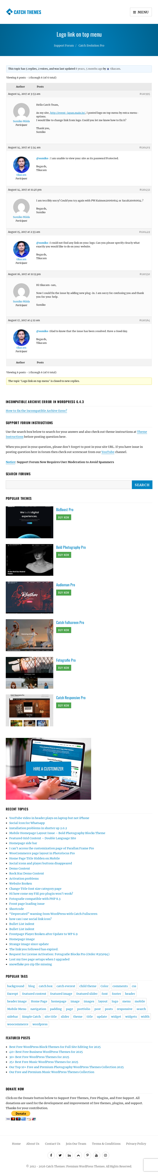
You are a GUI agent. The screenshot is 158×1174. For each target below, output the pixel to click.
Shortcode (16, 909)
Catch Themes (27, 12)
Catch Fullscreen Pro (70, 622)
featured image (61, 994)
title (90, 1016)
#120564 (144, 320)
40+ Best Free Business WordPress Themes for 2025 (46, 1052)
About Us (32, 1144)
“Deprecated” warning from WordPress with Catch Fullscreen (53, 914)
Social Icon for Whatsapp (27, 823)
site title (51, 1016)
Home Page (39, 1001)
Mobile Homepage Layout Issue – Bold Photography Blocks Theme (57, 833)
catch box (45, 986)
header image (17, 1001)
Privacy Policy (136, 1144)
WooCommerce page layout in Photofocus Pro (42, 853)
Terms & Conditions (106, 1144)
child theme (87, 986)
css (134, 986)
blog (31, 986)
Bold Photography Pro (71, 547)
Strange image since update (29, 944)
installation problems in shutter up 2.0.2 (38, 828)
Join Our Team (76, 1144)
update (102, 1016)
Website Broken (20, 883)
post (97, 1009)
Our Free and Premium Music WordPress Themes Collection (51, 1072)
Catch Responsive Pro (71, 697)
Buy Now (63, 517)
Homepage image (22, 939)
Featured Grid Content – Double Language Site (42, 838)
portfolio (83, 1009)
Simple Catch (31, 1016)
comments (120, 986)
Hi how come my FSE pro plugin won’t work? (41, 893)
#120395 (144, 93)
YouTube (107, 452)
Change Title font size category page (35, 889)
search (141, 1009)
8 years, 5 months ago (89, 68)
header (130, 994)
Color (104, 986)
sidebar (12, 1016)
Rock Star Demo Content (26, 873)
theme (77, 1016)
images (89, 1001)
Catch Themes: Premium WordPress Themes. (75, 1166)
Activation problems (24, 878)
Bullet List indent (21, 924)
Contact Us (52, 1144)
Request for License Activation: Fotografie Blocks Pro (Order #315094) (59, 954)
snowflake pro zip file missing (30, 964)
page (69, 1009)
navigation (38, 1009)
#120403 (144, 147)
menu (126, 1001)
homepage (58, 1001)
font (105, 994)
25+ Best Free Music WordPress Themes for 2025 (43, 1062)
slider (65, 1016)
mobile (140, 1001)
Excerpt (12, 994)
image (75, 1001)
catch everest (66, 986)
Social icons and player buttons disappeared (40, 863)
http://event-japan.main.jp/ (67, 112)
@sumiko (42, 158)
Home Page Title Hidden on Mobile (34, 858)
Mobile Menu (16, 1009)
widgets (131, 1016)
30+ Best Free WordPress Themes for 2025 (39, 1057)
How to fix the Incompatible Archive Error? (36, 411)
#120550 (144, 274)
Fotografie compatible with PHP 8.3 (34, 899)
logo (115, 1001)
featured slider (87, 994)
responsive (124, 1009)
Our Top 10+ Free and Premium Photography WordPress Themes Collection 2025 (66, 1067)
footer (116, 994)
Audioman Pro (65, 584)
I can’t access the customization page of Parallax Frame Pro (51, 848)
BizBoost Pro (64, 509)
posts (109, 1009)
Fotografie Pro (66, 660)
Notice (10, 462)
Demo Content (19, 868)
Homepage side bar (23, 843)
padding (56, 1009)
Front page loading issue (27, 904)
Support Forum (64, 45)
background (15, 986)
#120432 (144, 189)
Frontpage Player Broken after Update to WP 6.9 (43, 934)
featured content (34, 994)
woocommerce (17, 1024)
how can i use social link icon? (30, 919)
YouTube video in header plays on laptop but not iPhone (49, 818)
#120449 (144, 231)
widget (116, 1016)
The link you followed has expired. (33, 949)
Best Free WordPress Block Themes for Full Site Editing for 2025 (55, 1047)
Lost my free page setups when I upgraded (39, 959)
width (145, 1016)
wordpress (40, 1024)
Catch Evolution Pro (91, 45)
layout (103, 1001)
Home (16, 1144)
